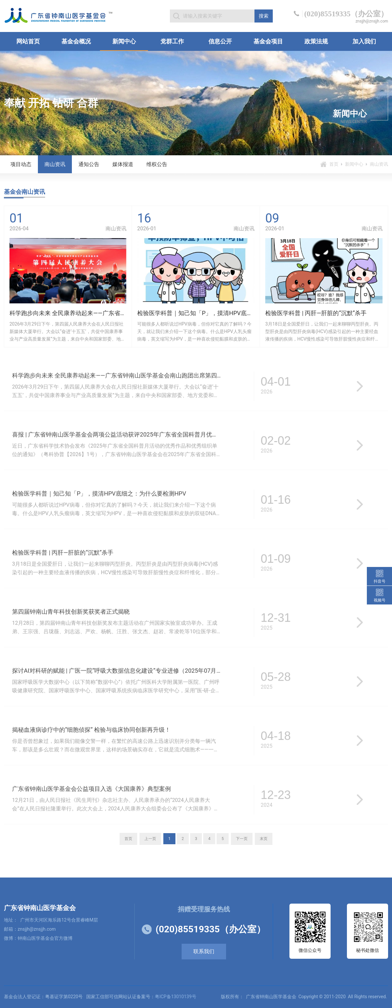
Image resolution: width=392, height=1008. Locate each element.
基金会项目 (268, 41)
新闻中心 (124, 41)
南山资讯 (54, 164)
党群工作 (172, 41)
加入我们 (364, 41)
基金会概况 (76, 41)
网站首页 (28, 41)
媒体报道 (122, 164)
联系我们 (203, 951)
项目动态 (20, 164)
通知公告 (88, 164)
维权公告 (156, 164)
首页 (333, 164)
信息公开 (220, 41)
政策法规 (316, 41)
